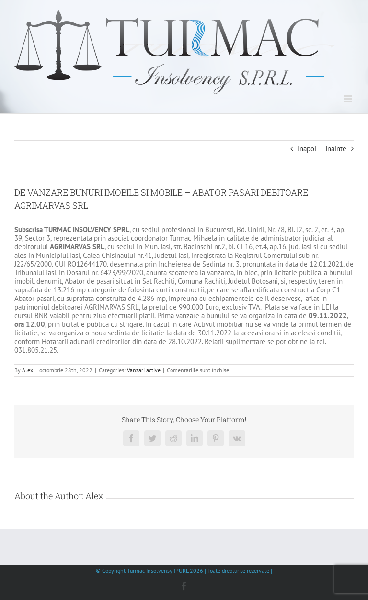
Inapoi (307, 148)
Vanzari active (144, 370)
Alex (27, 370)
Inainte (335, 148)
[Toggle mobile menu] (349, 99)
